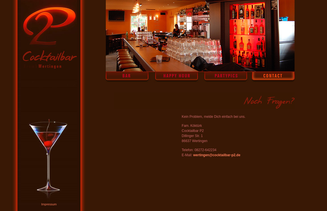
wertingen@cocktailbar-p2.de (216, 155)
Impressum (48, 204)
